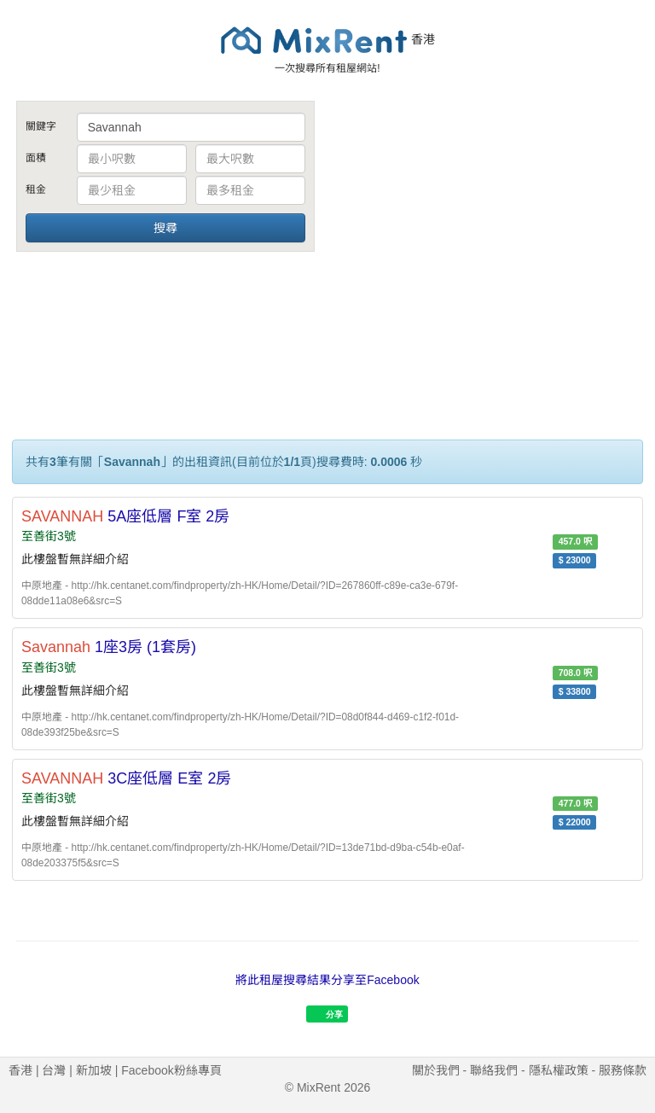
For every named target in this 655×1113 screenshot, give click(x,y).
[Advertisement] (489, 228)
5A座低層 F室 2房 (125, 516)
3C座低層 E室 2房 (126, 778)
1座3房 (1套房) (108, 647)
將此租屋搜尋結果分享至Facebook (327, 980)
